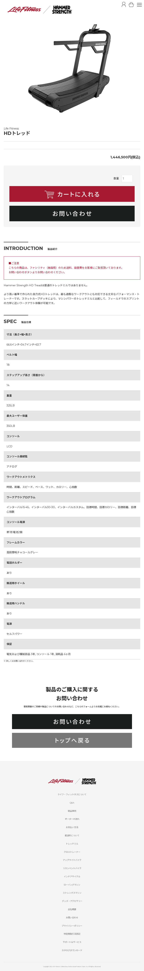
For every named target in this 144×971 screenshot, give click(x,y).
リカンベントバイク (72, 868)
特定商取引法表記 (72, 934)
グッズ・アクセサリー (72, 901)
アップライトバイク (72, 860)
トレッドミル (72, 843)
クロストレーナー (72, 852)
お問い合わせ (72, 917)
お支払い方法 (72, 827)
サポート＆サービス (72, 942)
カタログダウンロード (72, 950)
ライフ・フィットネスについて (72, 794)
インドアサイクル (72, 876)
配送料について (72, 835)
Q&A (72, 802)
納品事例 (72, 811)
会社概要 (72, 909)
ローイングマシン (72, 884)
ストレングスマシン (72, 893)
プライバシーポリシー (72, 926)
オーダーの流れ (72, 819)
